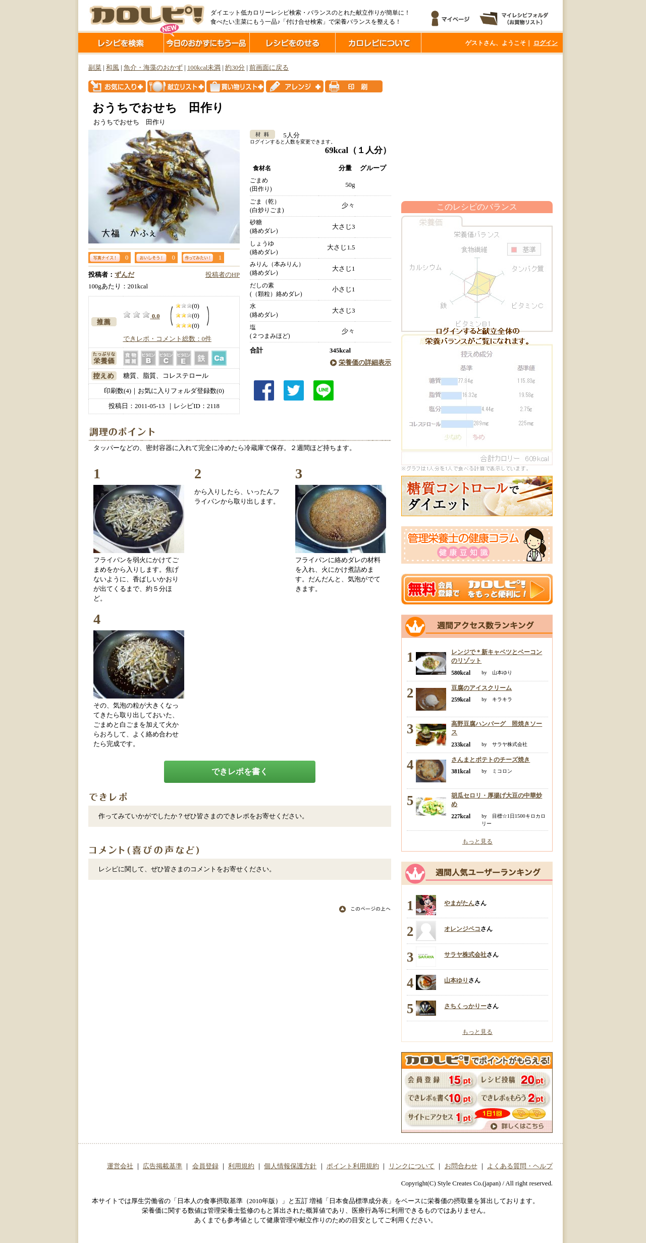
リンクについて (412, 1166)
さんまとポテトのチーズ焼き (490, 760)
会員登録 (205, 1166)
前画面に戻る (269, 67)
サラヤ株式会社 (465, 955)
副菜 (94, 67)
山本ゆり (456, 980)
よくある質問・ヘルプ (520, 1166)
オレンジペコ (462, 929)
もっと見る (477, 841)
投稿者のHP (222, 274)
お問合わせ (461, 1166)
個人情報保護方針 (290, 1166)
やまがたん (459, 903)
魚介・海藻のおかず (153, 67)
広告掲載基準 (162, 1166)
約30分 (235, 67)
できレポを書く (239, 771)
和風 (112, 67)
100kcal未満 (204, 67)
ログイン (545, 43)
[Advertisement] (477, 128)
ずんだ (124, 274)
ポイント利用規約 (353, 1166)
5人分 (288, 135)
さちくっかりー (465, 1006)
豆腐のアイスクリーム (481, 688)
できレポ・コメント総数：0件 (167, 338)
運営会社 (120, 1166)
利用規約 (241, 1166)
